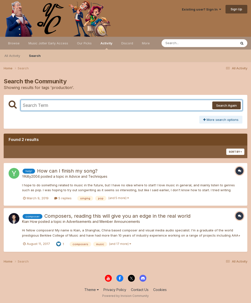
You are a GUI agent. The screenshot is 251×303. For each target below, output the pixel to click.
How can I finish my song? (67, 171)
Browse (14, 43)
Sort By (235, 151)
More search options (220, 120)
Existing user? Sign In (201, 9)
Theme (91, 290)
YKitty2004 (31, 176)
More (146, 43)
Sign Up (236, 9)
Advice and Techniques (88, 176)
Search (35, 56)
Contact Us (140, 290)
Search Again (226, 105)
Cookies (160, 290)
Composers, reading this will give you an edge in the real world (117, 216)
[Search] (186, 43)
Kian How (29, 221)
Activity (106, 45)
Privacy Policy (114, 290)
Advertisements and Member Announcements (103, 221)
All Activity (12, 56)
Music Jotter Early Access (48, 43)
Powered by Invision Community (125, 296)
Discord (127, 43)
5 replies (63, 198)
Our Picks (84, 43)
